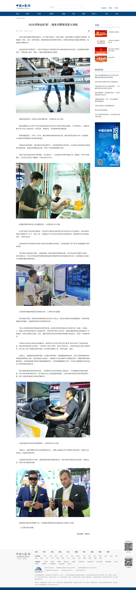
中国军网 (44, 563)
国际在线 (66, 561)
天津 (50, 556)
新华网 (52, 561)
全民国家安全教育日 (113, 32)
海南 (57, 558)
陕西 (90, 558)
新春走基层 (111, 57)
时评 (44, 552)
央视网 (73, 561)
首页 (17, 14)
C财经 (51, 14)
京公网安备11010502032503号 (51, 570)
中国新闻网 (52, 563)
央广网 (116, 561)
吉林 (72, 556)
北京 (45, 556)
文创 (116, 14)
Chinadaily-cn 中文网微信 (128, 562)
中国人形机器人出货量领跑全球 (104, 105)
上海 (84, 556)
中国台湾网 (99, 561)
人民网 (46, 561)
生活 (68, 552)
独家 (100, 552)
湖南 (41, 558)
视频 (63, 14)
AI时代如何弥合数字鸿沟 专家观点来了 (107, 82)
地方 (106, 14)
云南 (79, 558)
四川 (68, 558)
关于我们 (19, 558)
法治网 (69, 563)
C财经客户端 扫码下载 (128, 547)
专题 (97, 25)
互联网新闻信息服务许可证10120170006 (65, 567)
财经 (60, 552)
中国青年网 (81, 561)
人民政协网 (61, 563)
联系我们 (25, 558)
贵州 (74, 558)
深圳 (100, 558)
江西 (105, 556)
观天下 (94, 14)
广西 (52, 558)
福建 (100, 556)
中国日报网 (18, 18)
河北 (56, 556)
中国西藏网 (108, 561)
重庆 (63, 558)
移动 (110, 8)
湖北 (36, 558)
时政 (27, 14)
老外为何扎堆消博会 (101, 110)
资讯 (39, 14)
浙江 (95, 556)
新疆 (95, 558)
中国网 (59, 561)
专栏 (73, 14)
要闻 (23, 18)
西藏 (84, 558)
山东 (111, 556)
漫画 (83, 14)
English (104, 8)
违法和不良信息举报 (49, 567)
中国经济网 (90, 561)
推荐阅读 (99, 70)
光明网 (37, 563)
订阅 (116, 8)
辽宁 (66, 556)
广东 (47, 558)
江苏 (89, 556)
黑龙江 (78, 556)
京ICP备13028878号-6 (80, 570)
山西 (61, 556)
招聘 (108, 552)
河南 (116, 556)
